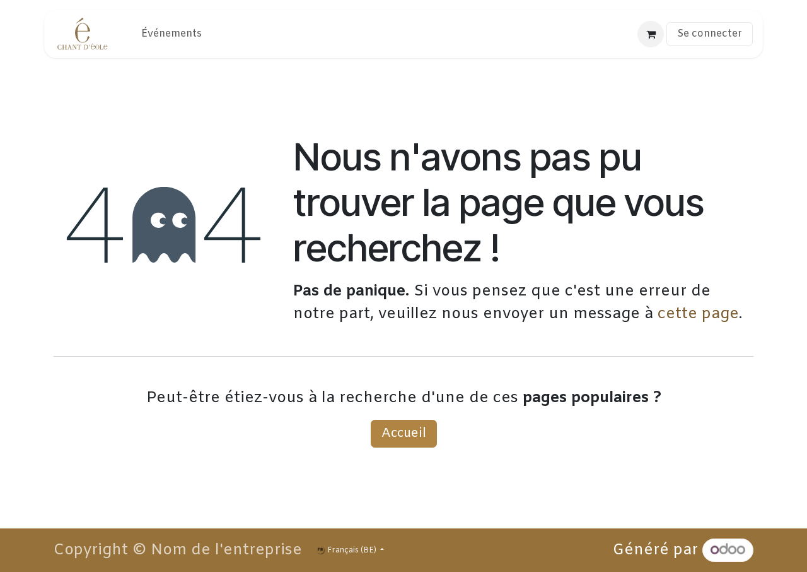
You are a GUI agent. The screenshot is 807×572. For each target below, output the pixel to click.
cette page (698, 314)
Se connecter (709, 33)
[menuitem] (171, 34)
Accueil (403, 433)
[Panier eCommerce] (650, 34)
